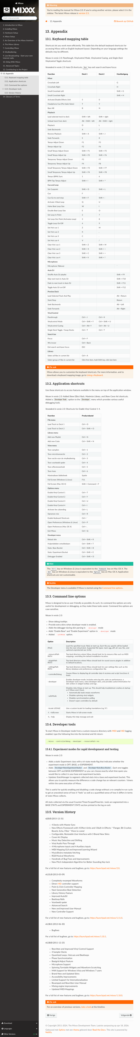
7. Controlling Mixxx (11, 48)
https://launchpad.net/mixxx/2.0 (104, 868)
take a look (86, 1007)
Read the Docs (99, 1030)
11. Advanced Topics (11, 66)
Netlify (48, 1032)
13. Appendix (7, 74)
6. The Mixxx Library (11, 44)
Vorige (51, 1015)
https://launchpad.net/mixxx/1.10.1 (90, 937)
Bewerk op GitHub (124, 21)
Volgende (126, 1015)
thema (76, 1030)
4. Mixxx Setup (9, 37)
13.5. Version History (13, 93)
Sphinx (62, 1030)
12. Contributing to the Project (15, 70)
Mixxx (19, 8)
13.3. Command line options (16, 85)
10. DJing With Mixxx (11, 62)
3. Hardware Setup (10, 33)
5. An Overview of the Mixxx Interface (18, 40)
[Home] (46, 21)
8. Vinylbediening (9, 52)
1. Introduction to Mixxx (12, 25)
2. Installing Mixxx (10, 29)
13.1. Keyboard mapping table (16, 78)
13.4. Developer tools (11, 89)
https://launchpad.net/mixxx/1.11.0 (106, 918)
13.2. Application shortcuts (15, 81)
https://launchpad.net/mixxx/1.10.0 (106, 995)
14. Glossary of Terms (11, 97)
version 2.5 (84, 13)
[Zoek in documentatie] (19, 18)
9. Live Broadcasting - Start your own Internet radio (18, 57)
